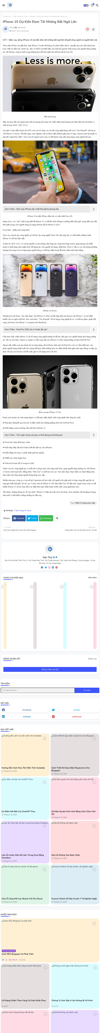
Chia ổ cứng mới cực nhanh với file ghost (22, 898)
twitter (76, 709)
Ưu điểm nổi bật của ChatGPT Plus (18, 811)
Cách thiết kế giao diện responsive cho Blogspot (70, 769)
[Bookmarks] (92, 5)
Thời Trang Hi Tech (20, 16)
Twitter (34, 518)
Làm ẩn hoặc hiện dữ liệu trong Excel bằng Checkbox (23, 856)
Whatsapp (47, 518)
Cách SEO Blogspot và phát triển (17, 954)
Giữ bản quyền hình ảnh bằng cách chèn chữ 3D (73, 812)
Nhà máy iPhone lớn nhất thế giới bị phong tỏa (37, 209)
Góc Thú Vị (49, 557)
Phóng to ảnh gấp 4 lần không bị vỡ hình (72, 1000)
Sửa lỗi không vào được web (65, 855)
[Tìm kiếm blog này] (38, 690)
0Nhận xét (92, 659)
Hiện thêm (92, 577)
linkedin (27, 716)
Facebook (20, 518)
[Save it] (87, 29)
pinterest (76, 716)
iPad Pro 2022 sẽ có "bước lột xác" (32, 329)
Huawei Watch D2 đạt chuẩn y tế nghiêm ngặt (74, 898)
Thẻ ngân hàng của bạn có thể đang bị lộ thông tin (39, 435)
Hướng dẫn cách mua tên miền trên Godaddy (23, 767)
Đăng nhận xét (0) (50, 669)
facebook (26, 709)
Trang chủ (7, 16)
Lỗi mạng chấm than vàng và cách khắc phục (24, 1000)
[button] (86, 5)
